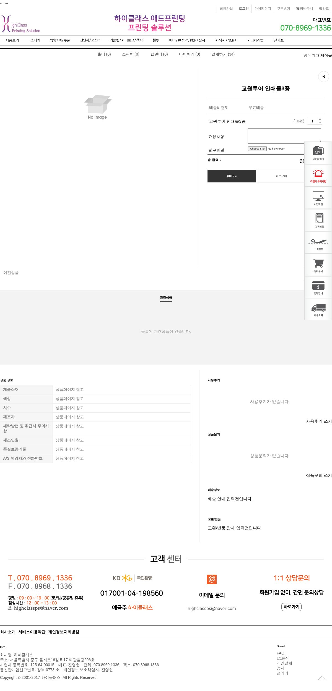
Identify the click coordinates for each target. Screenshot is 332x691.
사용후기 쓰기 (319, 421)
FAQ (280, 653)
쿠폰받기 (283, 9)
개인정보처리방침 (63, 632)
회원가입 (226, 9)
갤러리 (282, 673)
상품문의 (214, 434)
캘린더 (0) (159, 54)
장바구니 (304, 9)
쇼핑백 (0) (130, 54)
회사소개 (7, 632)
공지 (280, 668)
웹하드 (324, 9)
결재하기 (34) (223, 54)
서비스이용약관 (31, 632)
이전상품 (11, 272)
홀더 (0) (104, 54)
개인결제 (284, 663)
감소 (320, 123)
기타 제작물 (322, 55)
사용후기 (214, 380)
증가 (320, 119)
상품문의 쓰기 (319, 475)
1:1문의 (283, 658)
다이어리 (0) (189, 54)
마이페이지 (263, 9)
